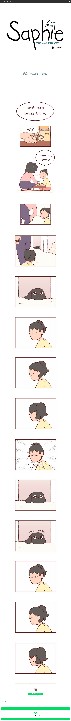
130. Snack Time (7, 1)
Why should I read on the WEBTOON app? (36, 695)
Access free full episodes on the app (35, 693)
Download (35, 708)
